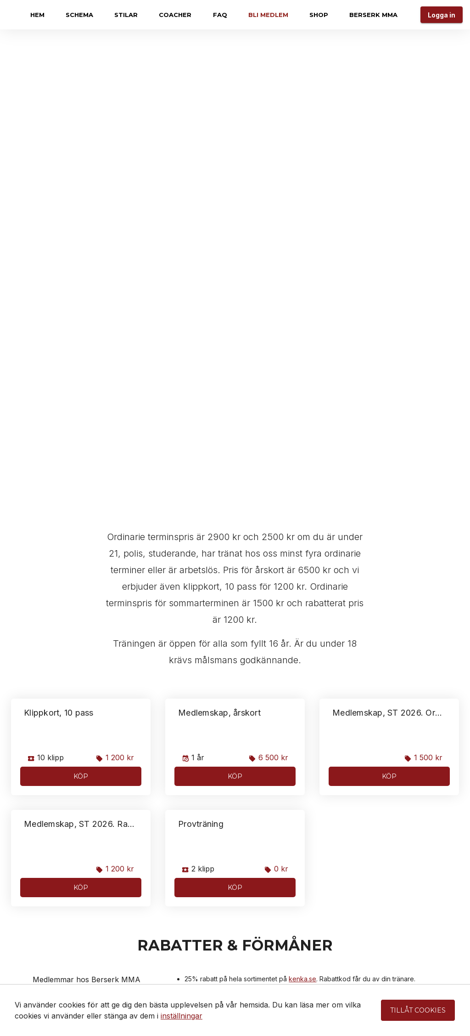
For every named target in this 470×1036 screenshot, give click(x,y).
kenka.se (302, 979)
